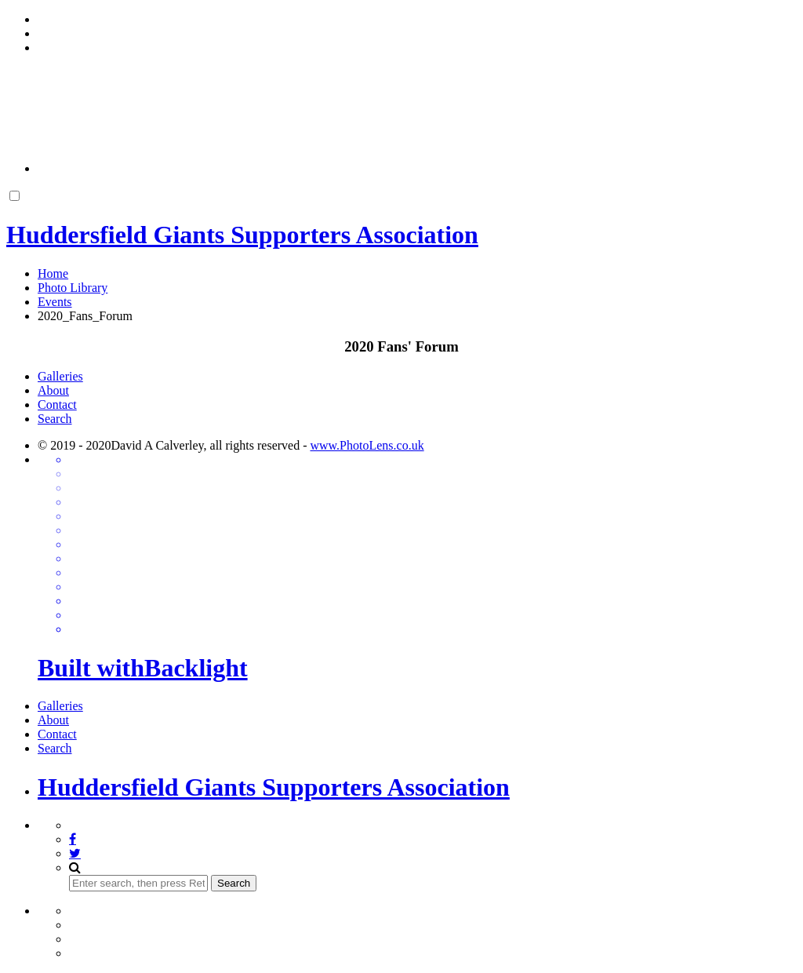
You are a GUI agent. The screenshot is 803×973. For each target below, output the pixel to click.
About (53, 390)
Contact (57, 404)
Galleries (60, 376)
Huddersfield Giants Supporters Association (274, 787)
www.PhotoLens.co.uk (366, 445)
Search (55, 418)
